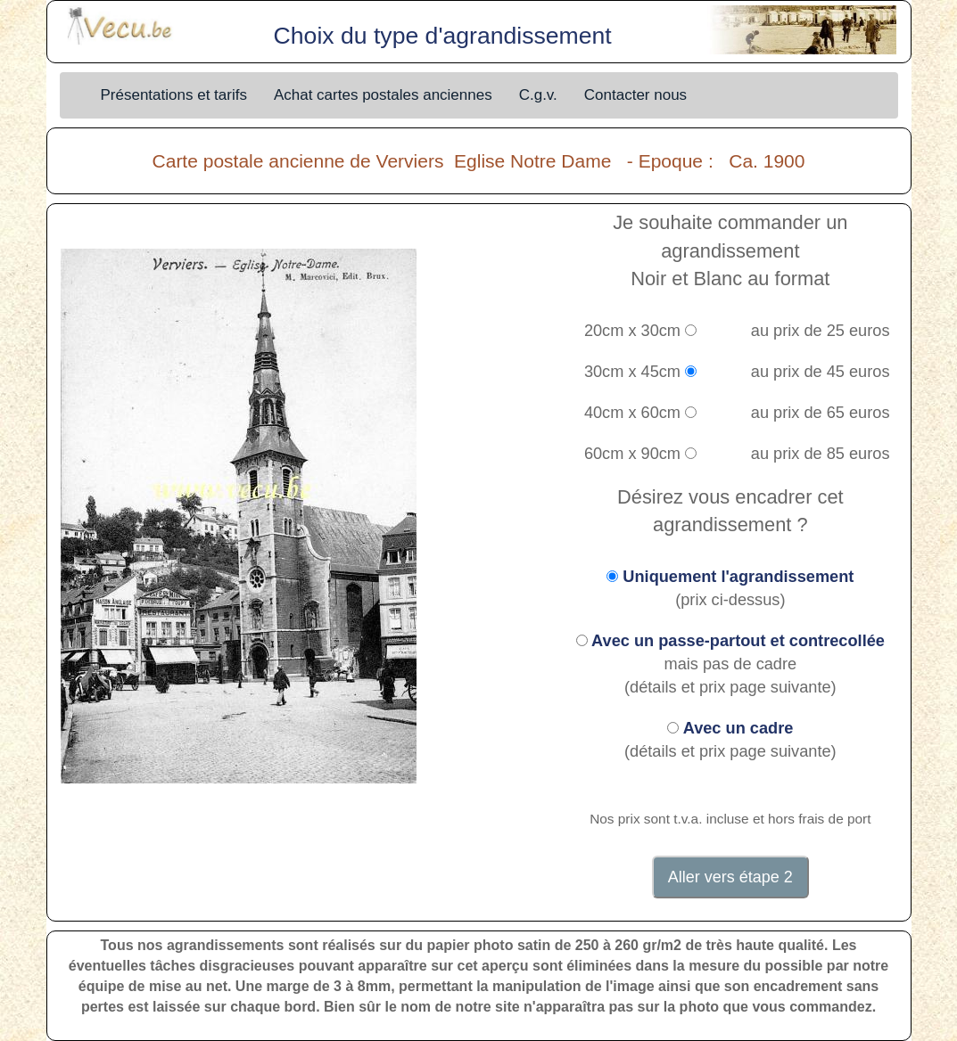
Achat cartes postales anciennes (383, 94)
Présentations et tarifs (174, 94)
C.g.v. (538, 94)
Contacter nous (635, 94)
